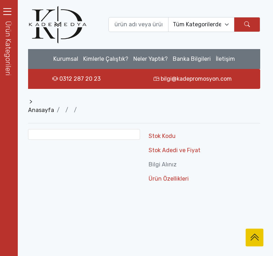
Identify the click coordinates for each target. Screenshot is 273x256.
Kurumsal (65, 58)
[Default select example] (201, 24)
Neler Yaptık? (150, 58)
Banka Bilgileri (192, 58)
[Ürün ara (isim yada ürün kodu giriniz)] (138, 24)
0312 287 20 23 (76, 78)
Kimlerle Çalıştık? (105, 58)
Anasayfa (41, 110)
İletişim (225, 58)
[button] (9, 48)
